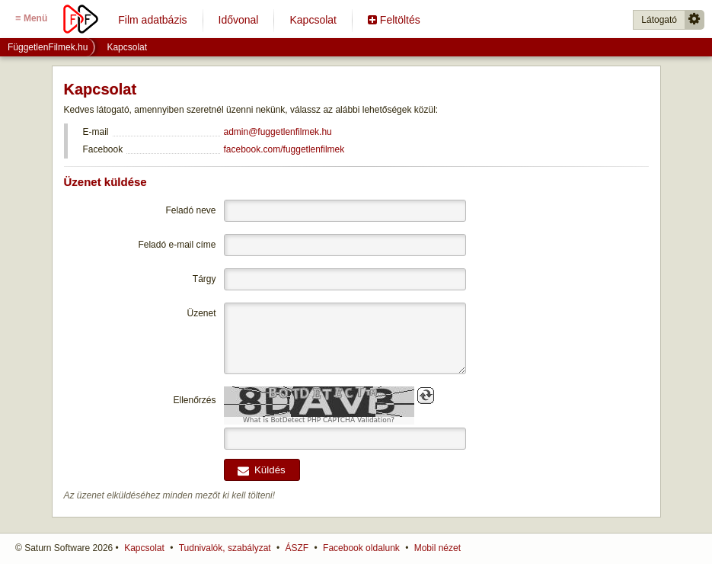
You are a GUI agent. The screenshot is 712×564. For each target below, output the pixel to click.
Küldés (261, 470)
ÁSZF (297, 548)
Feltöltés (394, 20)
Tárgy (204, 279)
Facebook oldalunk (361, 548)
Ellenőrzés (194, 400)
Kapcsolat (312, 20)
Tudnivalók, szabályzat (225, 548)
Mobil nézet (437, 548)
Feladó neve (190, 210)
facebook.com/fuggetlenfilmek (284, 149)
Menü (31, 18)
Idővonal (239, 20)
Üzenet (201, 313)
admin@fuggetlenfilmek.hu (278, 132)
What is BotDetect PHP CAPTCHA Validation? (318, 420)
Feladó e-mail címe (177, 244)
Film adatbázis (152, 20)
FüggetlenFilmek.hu (48, 47)
